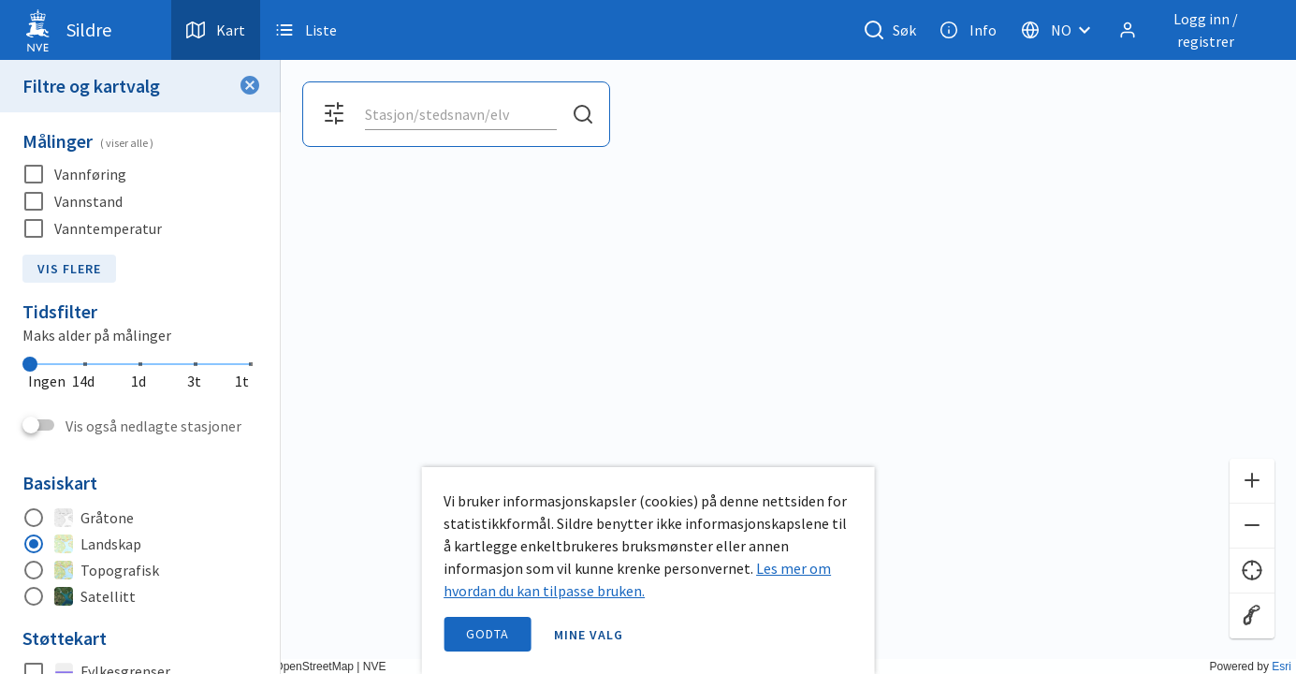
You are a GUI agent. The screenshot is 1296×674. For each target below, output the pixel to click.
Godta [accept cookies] (487, 633)
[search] (459, 114)
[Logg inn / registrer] (1192, 30)
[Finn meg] (1252, 571)
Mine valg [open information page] (588, 634)
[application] (648, 337)
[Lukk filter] (250, 86)
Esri (1281, 666)
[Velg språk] (1061, 30)
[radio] (140, 518)
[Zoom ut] (1252, 526)
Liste (306, 30)
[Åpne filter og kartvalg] (334, 114)
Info (968, 30)
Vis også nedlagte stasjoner (153, 426)
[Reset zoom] (1252, 615)
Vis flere (69, 268)
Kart (215, 30)
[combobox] (461, 114)
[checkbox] (140, 174)
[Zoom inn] (1252, 481)
